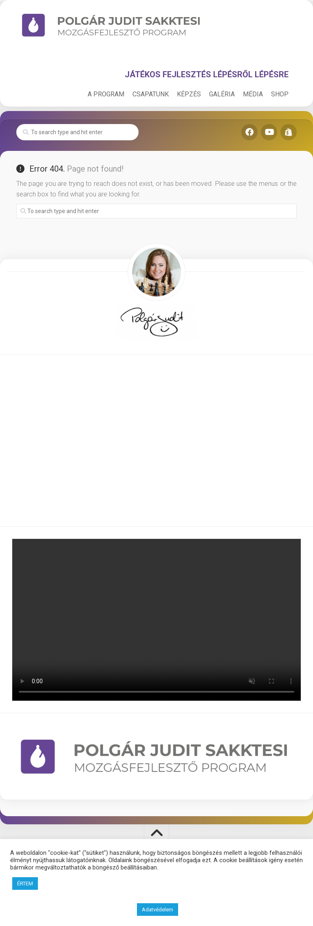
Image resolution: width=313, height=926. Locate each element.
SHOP (280, 94)
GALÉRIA (222, 94)
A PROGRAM (106, 94)
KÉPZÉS (189, 94)
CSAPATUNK (150, 94)
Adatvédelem (157, 909)
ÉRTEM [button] (25, 883)
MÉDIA (253, 94)
